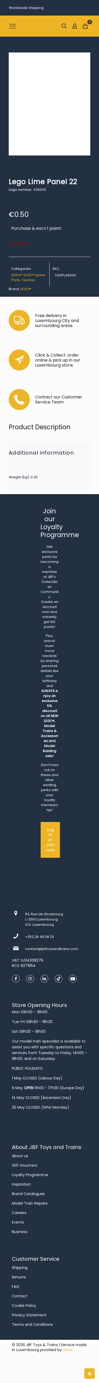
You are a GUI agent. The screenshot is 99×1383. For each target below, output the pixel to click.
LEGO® (16, 274)
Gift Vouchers (24, 1165)
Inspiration (21, 1184)
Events (18, 1222)
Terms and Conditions (32, 1324)
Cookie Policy (24, 1305)
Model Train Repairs (30, 1203)
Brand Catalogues (28, 1193)
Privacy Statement (29, 1315)
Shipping (19, 1267)
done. (68, 1349)
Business (19, 1231)
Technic (28, 280)
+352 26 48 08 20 (39, 936)
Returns (19, 1277)
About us (20, 1155)
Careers (19, 1212)
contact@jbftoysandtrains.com (51, 948)
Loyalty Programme (30, 1174)
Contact (19, 1296)
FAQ (15, 1286)
